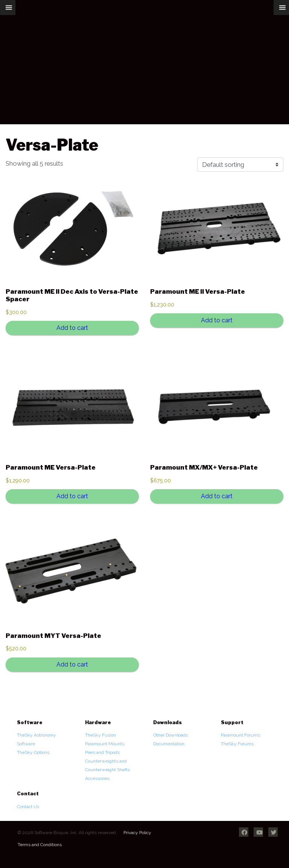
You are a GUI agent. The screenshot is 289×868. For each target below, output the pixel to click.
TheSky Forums (237, 743)
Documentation (168, 743)
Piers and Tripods (102, 752)
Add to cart (72, 327)
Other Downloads (170, 735)
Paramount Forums (240, 735)
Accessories (97, 778)
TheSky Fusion (100, 735)
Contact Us (28, 806)
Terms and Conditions (40, 844)
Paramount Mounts (104, 743)
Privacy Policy (137, 832)
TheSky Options (33, 752)
